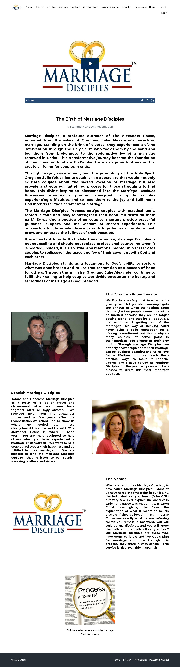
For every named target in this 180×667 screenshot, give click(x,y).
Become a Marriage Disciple (115, 7)
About (29, 7)
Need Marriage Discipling (65, 7)
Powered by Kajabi (159, 659)
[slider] (87, 100)
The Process (42, 7)
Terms (115, 659)
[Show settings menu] (147, 100)
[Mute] (141, 100)
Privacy (126, 659)
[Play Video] (27, 100)
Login (164, 12)
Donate (163, 7)
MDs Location (90, 7)
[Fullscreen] (152, 100)
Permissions (140, 659)
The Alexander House (144, 7)
